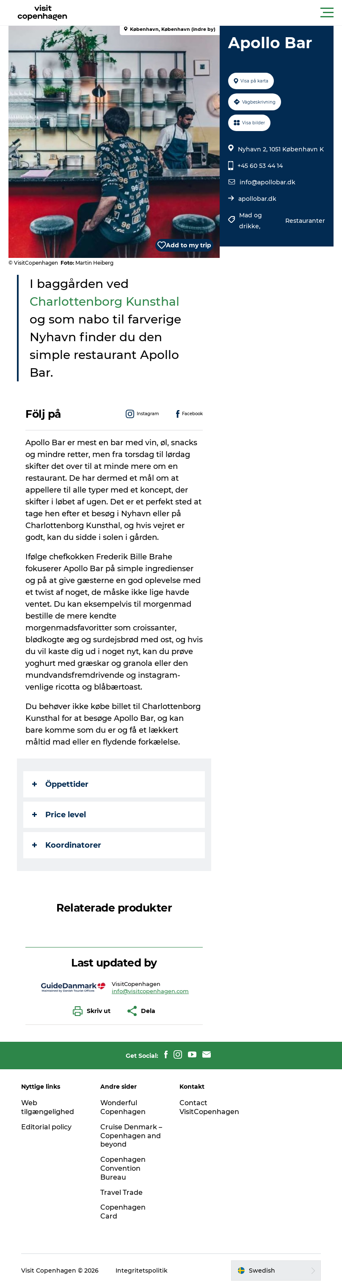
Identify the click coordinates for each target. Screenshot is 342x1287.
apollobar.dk (257, 199)
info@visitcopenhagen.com (150, 991)
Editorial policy (46, 1127)
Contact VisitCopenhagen (209, 1107)
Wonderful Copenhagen (123, 1107)
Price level (59, 814)
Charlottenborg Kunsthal (104, 301)
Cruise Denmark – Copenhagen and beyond (131, 1136)
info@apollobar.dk (267, 182)
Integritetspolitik (142, 1270)
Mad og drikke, (250, 220)
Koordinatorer (66, 845)
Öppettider (60, 784)
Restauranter (305, 221)
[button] (209, 13)
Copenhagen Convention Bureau (123, 1168)
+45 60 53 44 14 (260, 166)
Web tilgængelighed (47, 1107)
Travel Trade (121, 1192)
